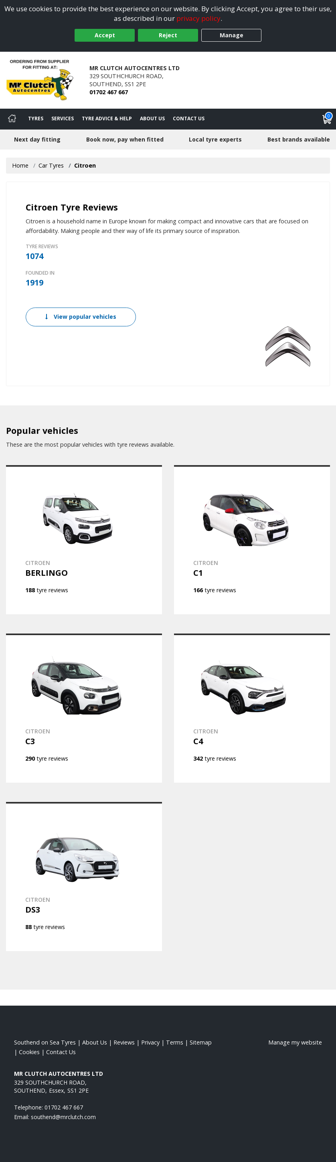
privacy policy (198, 18)
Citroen (85, 165)
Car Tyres (51, 165)
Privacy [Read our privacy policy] (150, 1042)
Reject (168, 35)
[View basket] (327, 119)
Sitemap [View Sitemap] (201, 1042)
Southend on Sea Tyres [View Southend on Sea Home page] (45, 1042)
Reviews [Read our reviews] (124, 1042)
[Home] (12, 119)
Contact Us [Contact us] (188, 118)
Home (20, 165)
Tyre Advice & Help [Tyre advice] (107, 118)
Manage (231, 35)
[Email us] (63, 1117)
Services (62, 118)
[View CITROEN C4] (252, 708)
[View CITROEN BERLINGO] (84, 539)
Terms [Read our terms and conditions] (174, 1042)
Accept (105, 35)
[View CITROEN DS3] (84, 876)
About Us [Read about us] (94, 1042)
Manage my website (295, 1042)
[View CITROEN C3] (84, 708)
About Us (152, 118)
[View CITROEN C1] (252, 539)
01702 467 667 (108, 92)
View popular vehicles (80, 316)
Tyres (35, 118)
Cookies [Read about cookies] (29, 1052)
